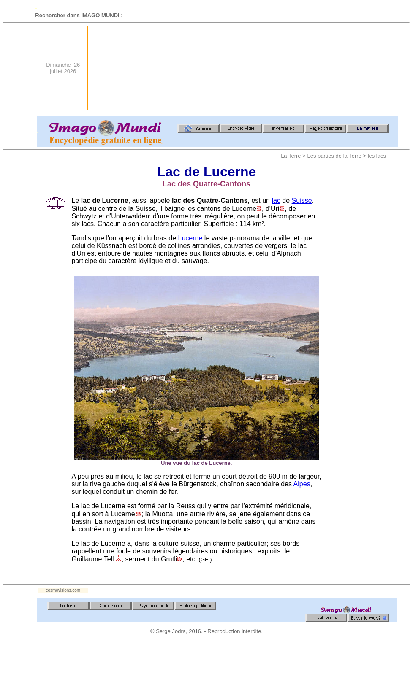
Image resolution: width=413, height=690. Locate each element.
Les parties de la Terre (334, 156)
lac (276, 200)
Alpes (301, 484)
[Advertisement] (356, 68)
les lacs (377, 156)
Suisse (302, 200)
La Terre (291, 156)
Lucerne (190, 238)
